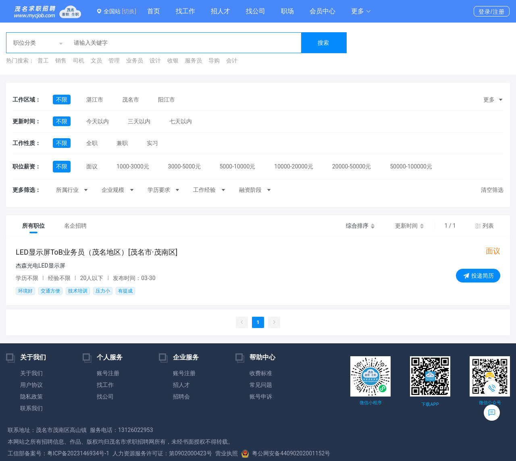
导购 (214, 60)
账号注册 (108, 373)
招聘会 (181, 396)
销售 (61, 60)
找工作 (185, 11)
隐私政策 (31, 396)
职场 (287, 11)
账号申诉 (261, 396)
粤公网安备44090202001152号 (286, 453)
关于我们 (31, 373)
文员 (96, 60)
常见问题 (261, 385)
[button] (361, 11)
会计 (231, 60)
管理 (114, 60)
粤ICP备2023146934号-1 (78, 453)
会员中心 (322, 11)
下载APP (430, 404)
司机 (78, 60)
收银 (173, 60)
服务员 (193, 60)
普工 (43, 60)
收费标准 (261, 373)
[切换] (129, 11)
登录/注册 (492, 11)
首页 (153, 11)
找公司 (255, 11)
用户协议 (31, 385)
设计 (155, 60)
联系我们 (31, 408)
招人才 (220, 11)
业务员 (134, 60)
